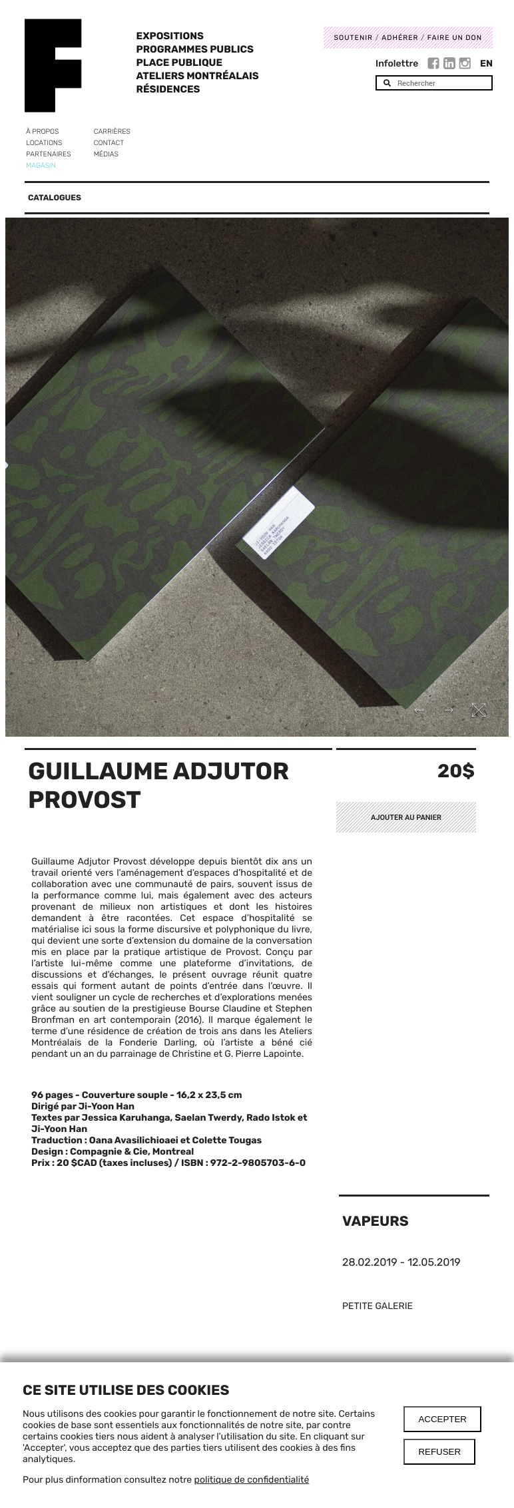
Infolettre (397, 63)
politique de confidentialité (252, 1479)
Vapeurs (375, 1221)
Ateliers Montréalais (197, 76)
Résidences (168, 89)
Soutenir (353, 37)
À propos (42, 131)
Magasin (41, 165)
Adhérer (400, 37)
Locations (44, 142)
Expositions (170, 36)
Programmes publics (195, 49)
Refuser (439, 1452)
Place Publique (179, 63)
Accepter (442, 1419)
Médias (106, 154)
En (486, 63)
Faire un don (454, 37)
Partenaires (48, 154)
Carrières (112, 131)
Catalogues (54, 197)
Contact (109, 142)
